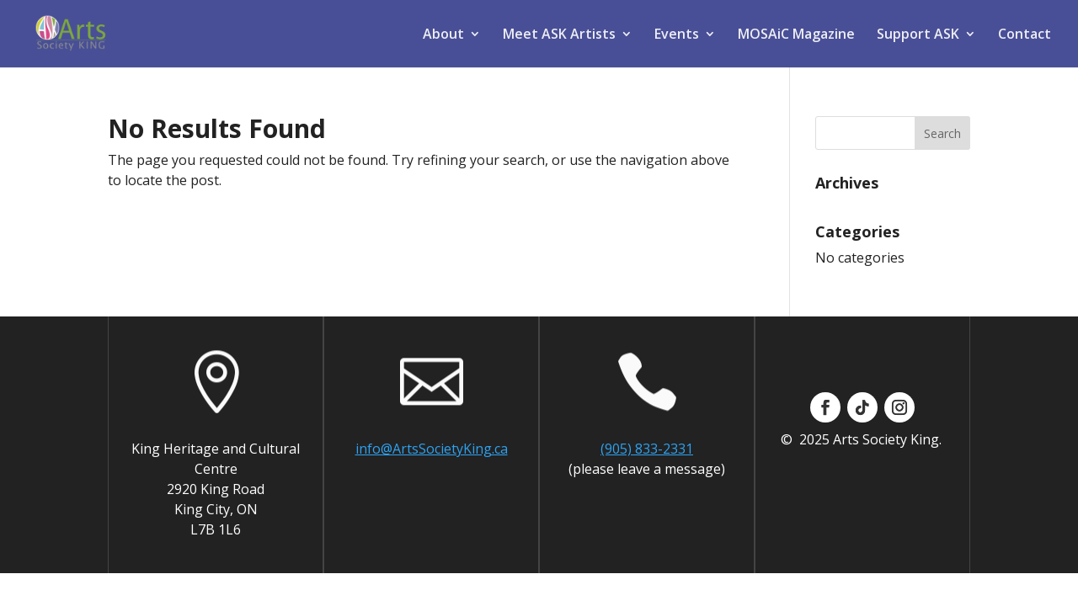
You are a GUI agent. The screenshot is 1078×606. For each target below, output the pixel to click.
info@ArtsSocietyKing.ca (431, 448)
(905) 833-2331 (646, 448)
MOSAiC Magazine (796, 35)
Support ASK (918, 35)
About (443, 35)
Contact (1024, 35)
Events (676, 35)
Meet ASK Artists (559, 35)
